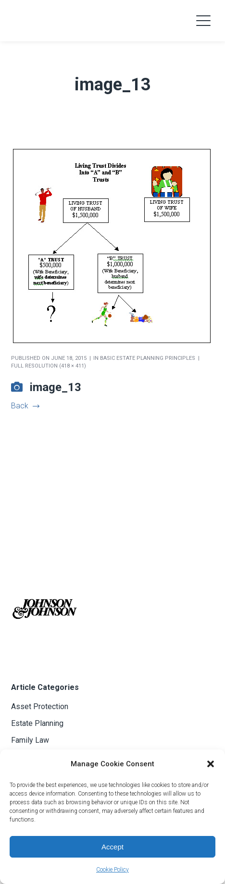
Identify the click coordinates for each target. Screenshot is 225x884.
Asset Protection (39, 706)
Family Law (30, 740)
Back (25, 405)
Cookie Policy (112, 869)
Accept (112, 847)
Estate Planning (37, 723)
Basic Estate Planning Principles (147, 358)
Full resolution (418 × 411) (48, 366)
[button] (210, 764)
